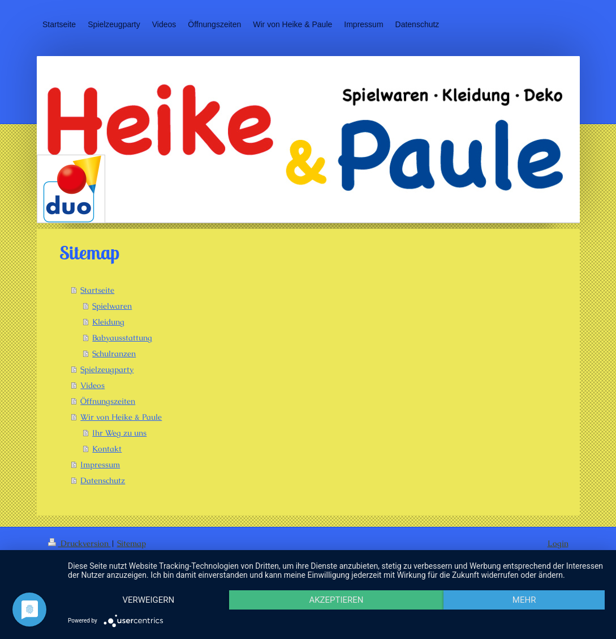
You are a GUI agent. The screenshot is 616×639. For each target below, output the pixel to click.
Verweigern (148, 600)
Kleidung (108, 322)
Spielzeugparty (106, 369)
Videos (92, 385)
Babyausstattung (122, 338)
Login (558, 543)
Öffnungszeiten (107, 401)
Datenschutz (102, 480)
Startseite (97, 290)
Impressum (100, 464)
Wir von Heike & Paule (121, 417)
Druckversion (79, 543)
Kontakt (107, 449)
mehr (524, 600)
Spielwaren (112, 306)
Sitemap (131, 543)
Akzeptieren (336, 600)
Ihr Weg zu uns (119, 433)
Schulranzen (114, 353)
